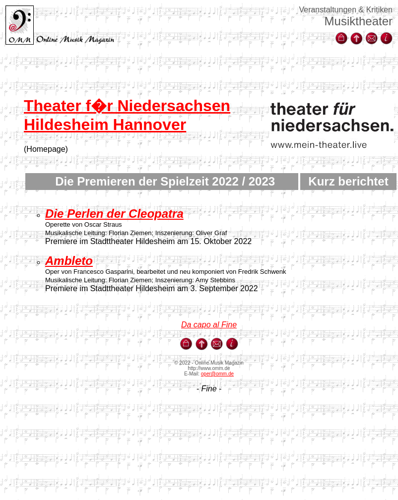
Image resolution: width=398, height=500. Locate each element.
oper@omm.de (217, 373)
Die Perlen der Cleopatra (114, 213)
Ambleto (69, 260)
